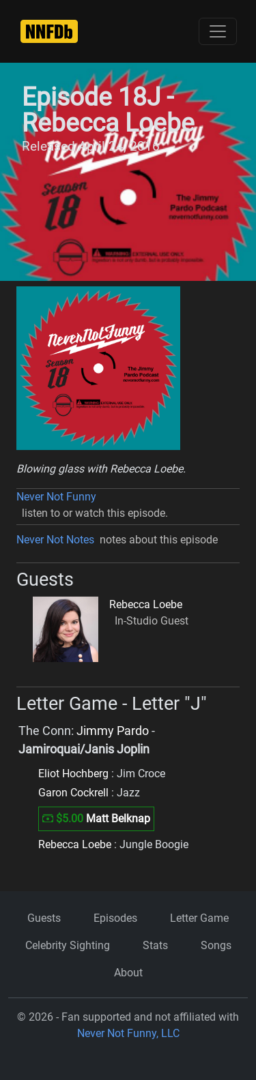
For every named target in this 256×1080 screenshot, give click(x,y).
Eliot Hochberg (73, 773)
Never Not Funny (56, 496)
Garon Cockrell (73, 792)
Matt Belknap (118, 818)
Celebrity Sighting (67, 945)
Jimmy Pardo (112, 731)
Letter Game (199, 918)
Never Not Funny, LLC (128, 1033)
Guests (44, 918)
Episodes (115, 918)
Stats (155, 945)
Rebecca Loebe (145, 604)
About (128, 972)
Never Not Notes (55, 539)
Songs (216, 945)
